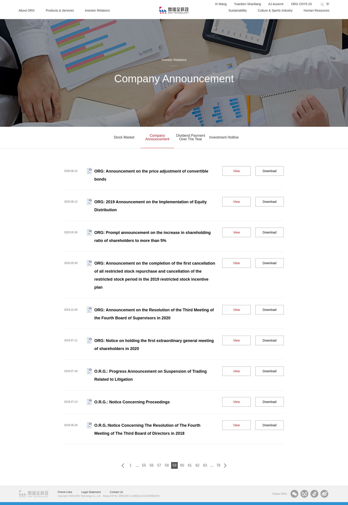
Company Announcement (157, 137)
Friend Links (65, 492)
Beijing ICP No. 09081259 (116, 496)
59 (174, 465)
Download (269, 171)
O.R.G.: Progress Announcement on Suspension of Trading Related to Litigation (150, 375)
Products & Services (60, 10)
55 (144, 465)
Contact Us (116, 492)
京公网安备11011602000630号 (144, 496)
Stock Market (124, 137)
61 (190, 465)
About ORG (27, 10)
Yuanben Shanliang (247, 4)
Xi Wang (220, 4)
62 (198, 465)
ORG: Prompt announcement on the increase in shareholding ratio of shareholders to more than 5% (152, 236)
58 (167, 465)
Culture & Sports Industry (275, 10)
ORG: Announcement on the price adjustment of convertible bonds (151, 175)
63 (205, 465)
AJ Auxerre (275, 4)
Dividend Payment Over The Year (190, 137)
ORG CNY (301, 4)
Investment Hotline (224, 137)
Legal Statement (91, 492)
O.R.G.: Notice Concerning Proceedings (132, 402)
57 (159, 465)
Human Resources (316, 10)
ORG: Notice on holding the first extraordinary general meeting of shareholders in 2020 (154, 344)
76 (218, 465)
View (236, 171)
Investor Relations (97, 10)
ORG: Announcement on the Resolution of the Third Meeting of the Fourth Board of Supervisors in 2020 (154, 314)
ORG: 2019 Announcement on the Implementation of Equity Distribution (150, 206)
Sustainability (237, 10)
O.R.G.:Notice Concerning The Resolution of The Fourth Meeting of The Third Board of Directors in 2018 (147, 429)
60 (182, 465)
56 (152, 465)
